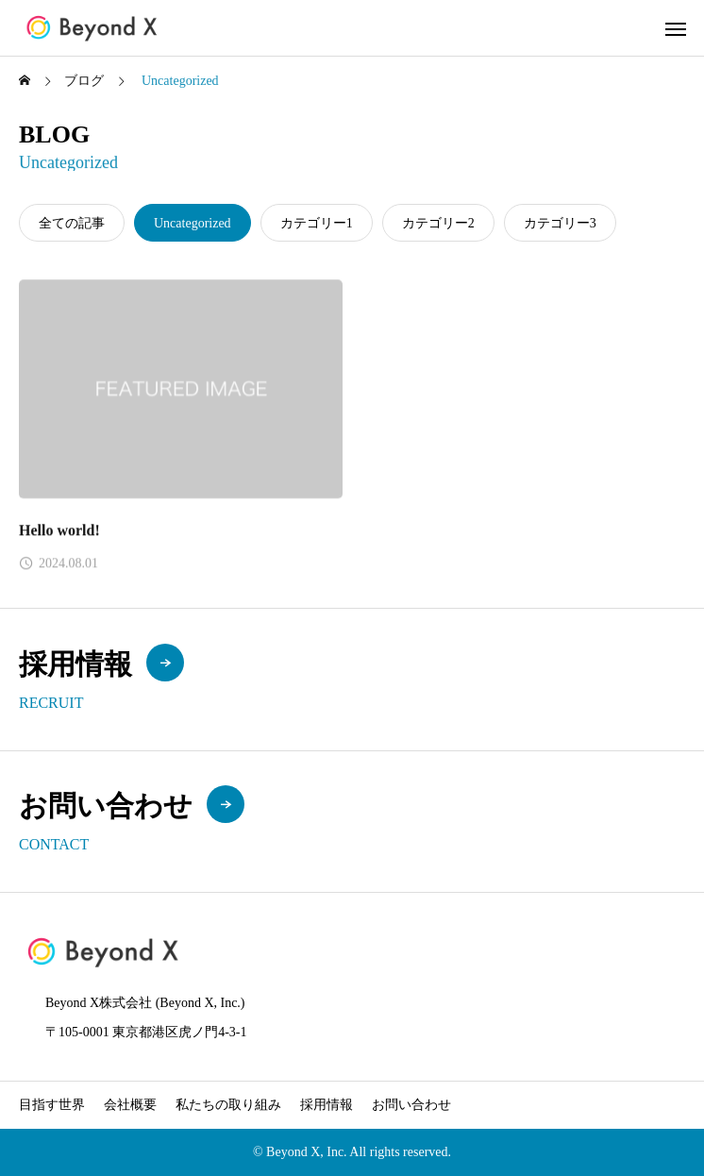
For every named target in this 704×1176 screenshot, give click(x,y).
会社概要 (130, 1105)
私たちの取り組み (228, 1105)
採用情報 (326, 1105)
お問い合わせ (411, 1105)
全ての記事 (72, 223)
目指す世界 (52, 1105)
